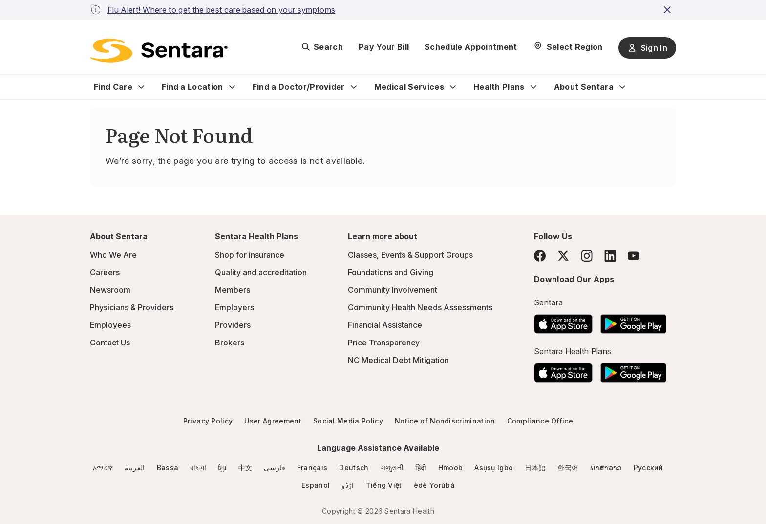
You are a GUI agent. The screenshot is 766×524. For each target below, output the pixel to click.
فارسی (274, 468)
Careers (105, 272)
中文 (245, 468)
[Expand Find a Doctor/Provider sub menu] (354, 87)
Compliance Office (540, 421)
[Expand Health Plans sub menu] (533, 87)
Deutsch (353, 468)
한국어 (567, 468)
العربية (135, 468)
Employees (110, 325)
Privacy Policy (208, 421)
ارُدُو (347, 485)
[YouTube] (633, 255)
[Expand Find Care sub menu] (141, 87)
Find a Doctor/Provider (299, 87)
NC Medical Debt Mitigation (398, 360)
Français (312, 468)
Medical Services (409, 87)
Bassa (168, 468)
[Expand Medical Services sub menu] (453, 87)
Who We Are (113, 255)
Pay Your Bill (384, 47)
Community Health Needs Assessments (420, 307)
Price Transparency (384, 342)
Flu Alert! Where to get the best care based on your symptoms (221, 10)
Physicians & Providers (131, 307)
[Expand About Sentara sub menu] (622, 87)
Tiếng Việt (384, 485)
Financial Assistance (385, 325)
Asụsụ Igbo (493, 468)
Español (315, 485)
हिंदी (420, 468)
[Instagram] (587, 255)
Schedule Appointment (471, 47)
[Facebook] (540, 256)
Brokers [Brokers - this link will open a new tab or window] (229, 342)
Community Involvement (392, 290)
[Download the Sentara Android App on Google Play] (633, 321)
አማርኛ (103, 468)
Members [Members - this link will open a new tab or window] (232, 290)
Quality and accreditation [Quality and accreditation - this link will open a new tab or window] (261, 272)
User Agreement (272, 421)
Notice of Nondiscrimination (445, 421)
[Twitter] (563, 256)
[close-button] (669, 10)
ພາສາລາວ (605, 468)
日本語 (535, 468)
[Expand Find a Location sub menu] (232, 87)
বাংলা (198, 468)
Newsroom (110, 290)
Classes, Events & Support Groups (410, 255)
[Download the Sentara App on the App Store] (563, 321)
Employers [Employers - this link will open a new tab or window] (234, 307)
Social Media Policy (348, 421)
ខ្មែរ (222, 468)
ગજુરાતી (392, 468)
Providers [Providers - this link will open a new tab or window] (233, 325)
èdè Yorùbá (434, 485)
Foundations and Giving (390, 272)
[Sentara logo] (159, 50)
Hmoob (450, 468)
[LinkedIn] (610, 255)
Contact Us (110, 342)
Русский (648, 468)
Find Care (113, 87)
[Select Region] (568, 47)
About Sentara (584, 87)
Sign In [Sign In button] (647, 48)
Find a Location (192, 87)
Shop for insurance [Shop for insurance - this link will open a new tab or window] (249, 255)
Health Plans (499, 87)
